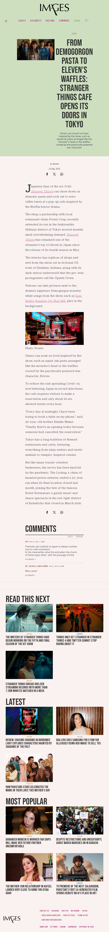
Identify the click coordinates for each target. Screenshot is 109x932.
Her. (87, 20)
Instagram (75, 911)
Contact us (44, 911)
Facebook (55, 911)
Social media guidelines (51, 915)
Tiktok (84, 911)
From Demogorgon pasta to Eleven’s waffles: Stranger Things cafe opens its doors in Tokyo (74, 84)
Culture (50, 21)
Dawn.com (44, 927)
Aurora (63, 927)
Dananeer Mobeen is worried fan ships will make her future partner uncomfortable (28, 842)
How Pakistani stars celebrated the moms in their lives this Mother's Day (28, 788)
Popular (79, 536)
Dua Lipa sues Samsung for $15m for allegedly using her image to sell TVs (78, 741)
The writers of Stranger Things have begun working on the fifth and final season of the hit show (28, 640)
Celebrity (35, 21)
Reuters (56, 164)
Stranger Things (42, 191)
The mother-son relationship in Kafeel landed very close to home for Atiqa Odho (29, 889)
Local (77, 21)
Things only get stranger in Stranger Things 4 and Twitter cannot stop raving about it (78, 640)
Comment (64, 21)
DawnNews (72, 927)
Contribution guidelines (52, 920)
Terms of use (82, 915)
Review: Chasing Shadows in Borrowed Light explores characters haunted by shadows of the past (29, 743)
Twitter (64, 911)
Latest (22, 21)
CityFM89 (54, 927)
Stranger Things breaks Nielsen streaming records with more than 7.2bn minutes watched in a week (26, 687)
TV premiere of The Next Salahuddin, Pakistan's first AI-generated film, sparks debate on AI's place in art (77, 889)
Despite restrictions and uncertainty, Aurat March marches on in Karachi (79, 841)
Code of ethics (69, 915)
